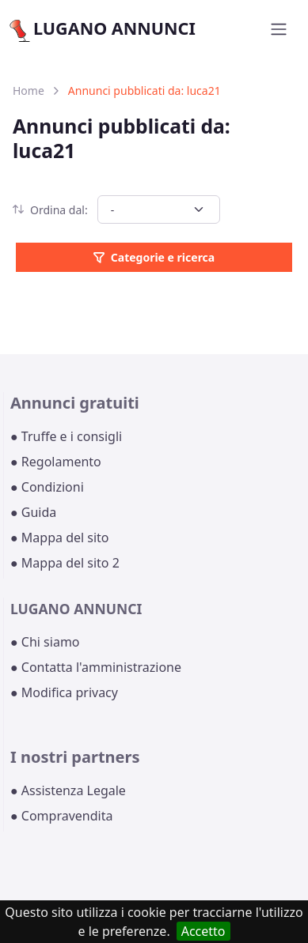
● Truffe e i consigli (66, 436)
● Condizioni (47, 487)
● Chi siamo (45, 642)
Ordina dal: (50, 209)
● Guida (33, 512)
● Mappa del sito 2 (65, 562)
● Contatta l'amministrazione (95, 667)
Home (28, 90)
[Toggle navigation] (278, 29)
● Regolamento (55, 461)
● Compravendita (61, 815)
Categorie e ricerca (154, 257)
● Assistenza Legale (68, 790)
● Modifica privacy (64, 692)
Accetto (203, 931)
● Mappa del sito (59, 537)
